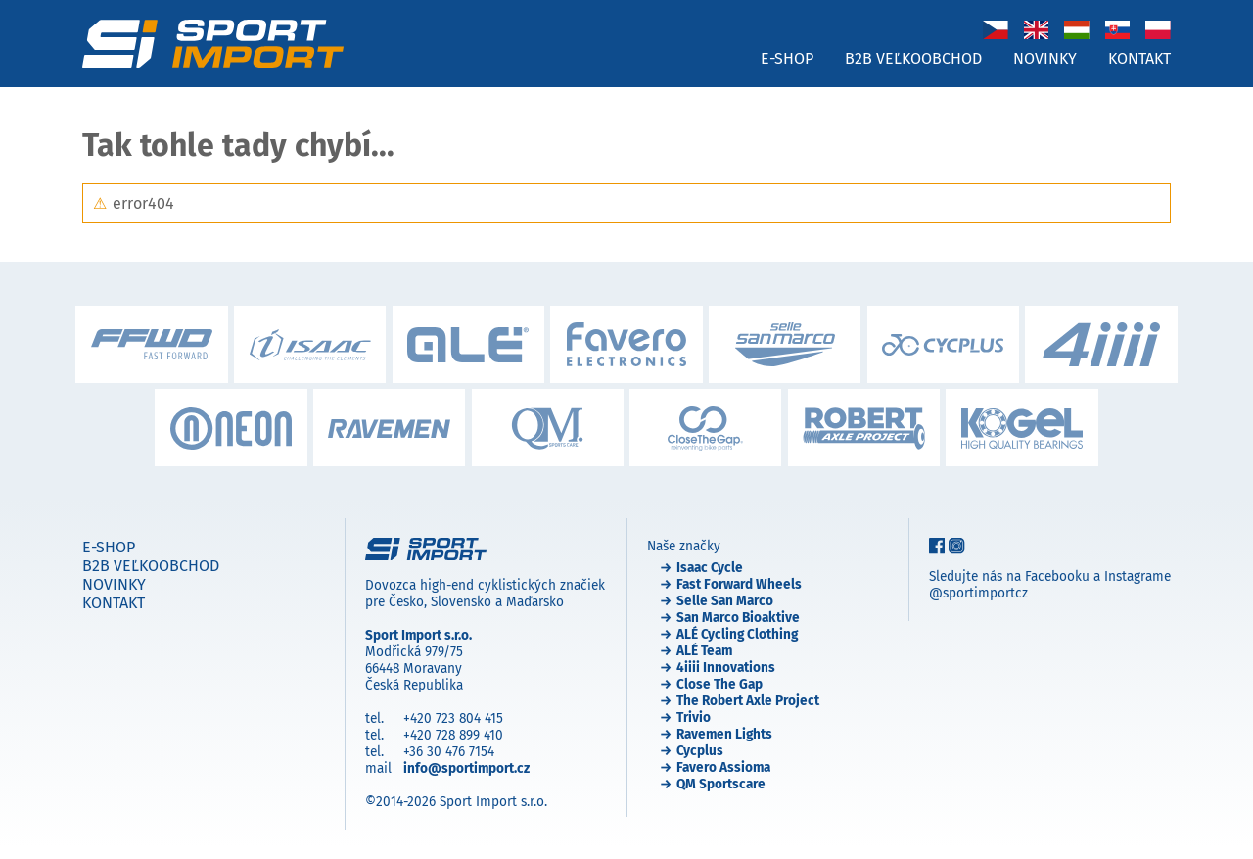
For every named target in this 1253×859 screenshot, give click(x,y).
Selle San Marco (724, 601)
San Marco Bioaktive (738, 617)
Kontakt (1139, 58)
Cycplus (699, 750)
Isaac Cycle (709, 567)
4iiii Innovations (725, 667)
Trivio (693, 717)
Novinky (1045, 58)
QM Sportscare (721, 784)
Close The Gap (719, 684)
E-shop (787, 58)
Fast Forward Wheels (739, 584)
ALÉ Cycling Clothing (737, 634)
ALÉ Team (704, 651)
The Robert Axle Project (747, 700)
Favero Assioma (723, 767)
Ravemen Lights (724, 734)
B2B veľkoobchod (913, 58)
